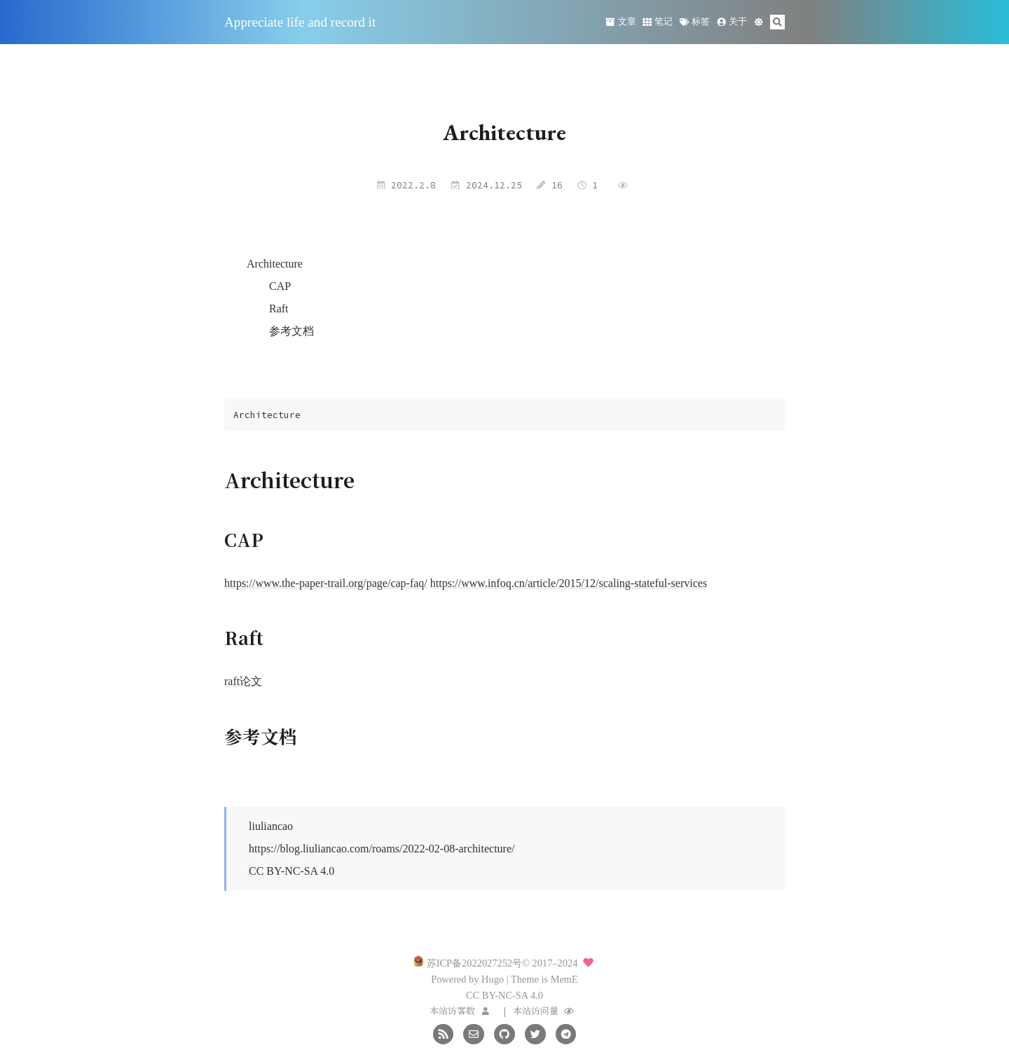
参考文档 (291, 331)
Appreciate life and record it (300, 22)
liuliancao (271, 826)
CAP (280, 286)
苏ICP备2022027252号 (474, 963)
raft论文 (243, 681)
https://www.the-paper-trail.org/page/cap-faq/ (325, 583)
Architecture (275, 264)
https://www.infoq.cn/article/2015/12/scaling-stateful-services (568, 583)
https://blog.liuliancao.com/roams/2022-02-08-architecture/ (381, 848)
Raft (279, 308)
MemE (564, 979)
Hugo (492, 979)
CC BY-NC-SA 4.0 (291, 871)
